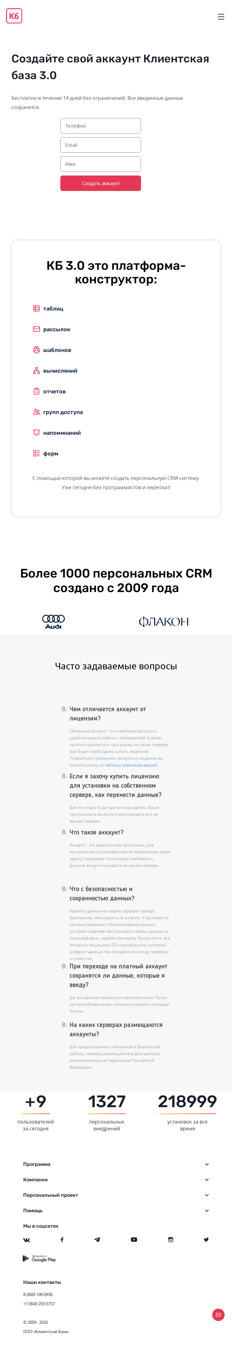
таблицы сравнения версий (131, 789)
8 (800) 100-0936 (38, 1294)
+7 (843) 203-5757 (39, 1303)
